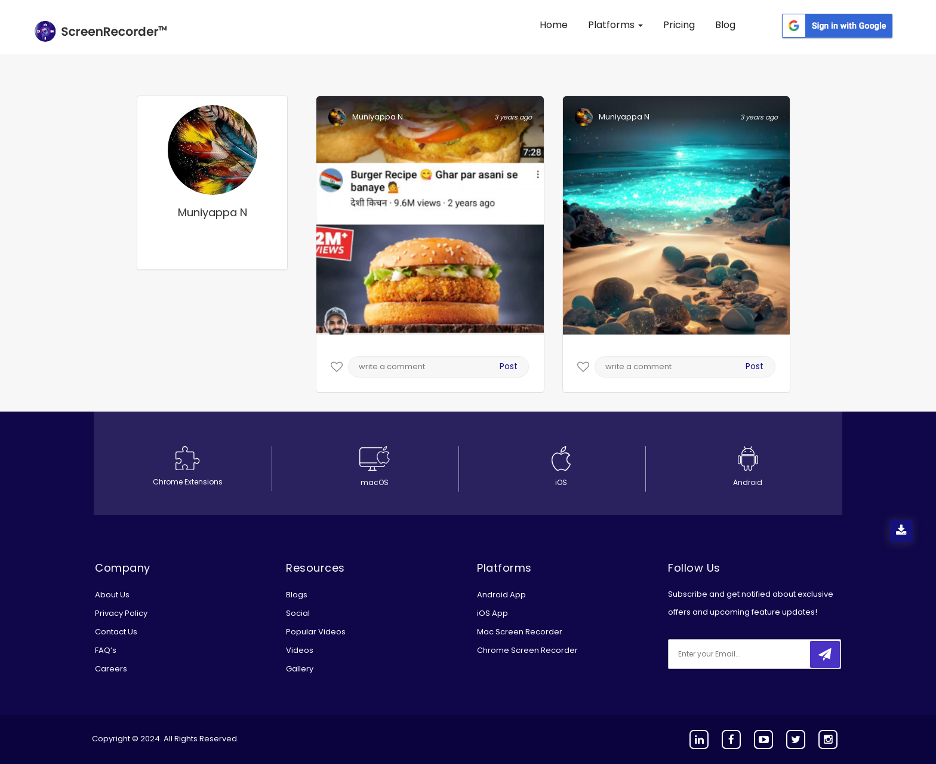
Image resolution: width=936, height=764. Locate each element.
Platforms (615, 25)
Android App (501, 594)
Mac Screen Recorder (519, 631)
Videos (299, 650)
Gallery (299, 668)
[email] (747, 654)
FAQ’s (105, 650)
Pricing (679, 25)
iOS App (492, 613)
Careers (111, 668)
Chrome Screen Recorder (527, 650)
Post (509, 366)
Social (298, 613)
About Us (112, 594)
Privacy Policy (121, 613)
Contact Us (116, 631)
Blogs (296, 594)
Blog (725, 25)
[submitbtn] (825, 654)
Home (554, 25)
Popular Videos (316, 631)
